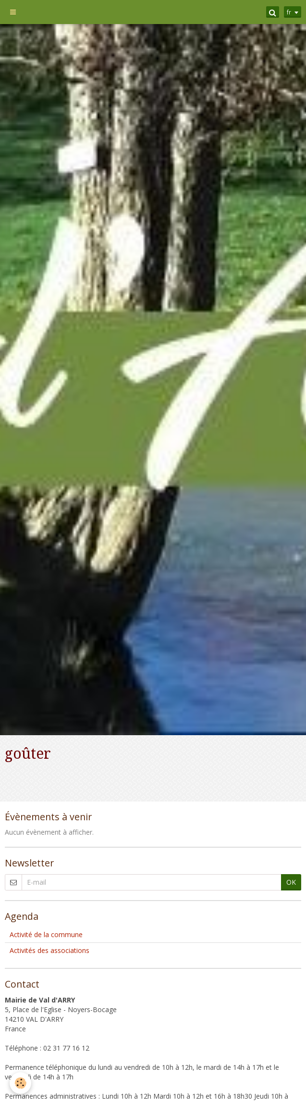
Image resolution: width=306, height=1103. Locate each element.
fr (289, 12)
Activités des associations (49, 950)
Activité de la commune (46, 934)
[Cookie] (20, 1083)
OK (291, 882)
